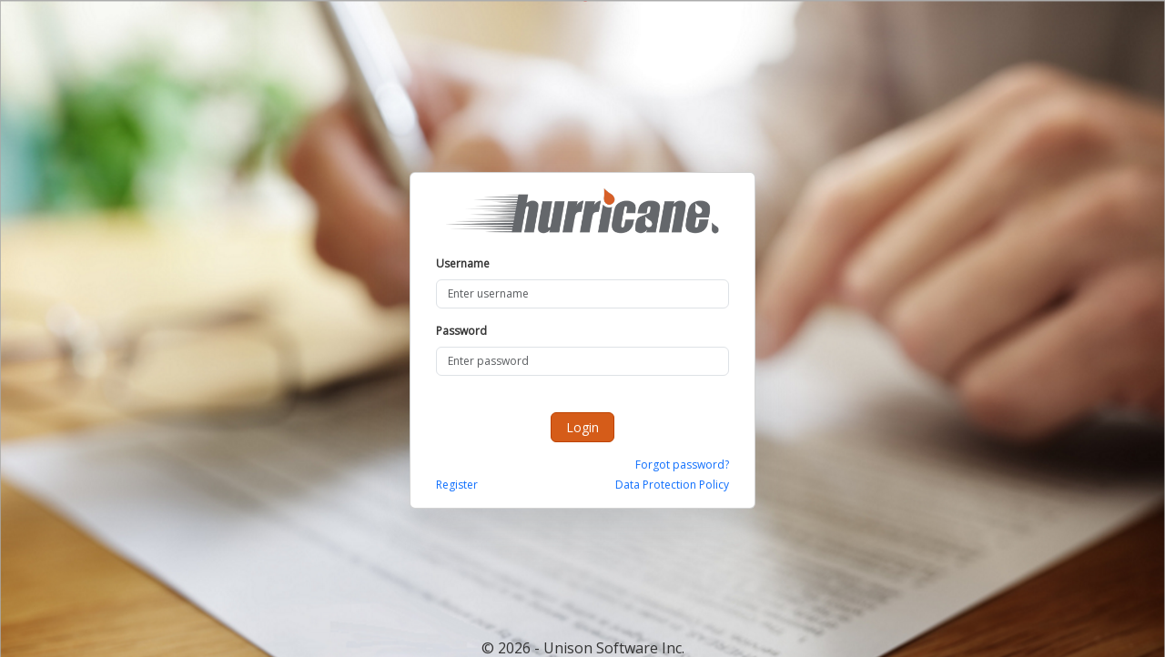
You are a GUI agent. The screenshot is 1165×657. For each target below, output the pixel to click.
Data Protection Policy (672, 484)
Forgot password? (682, 464)
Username (463, 263)
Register (457, 484)
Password (461, 331)
